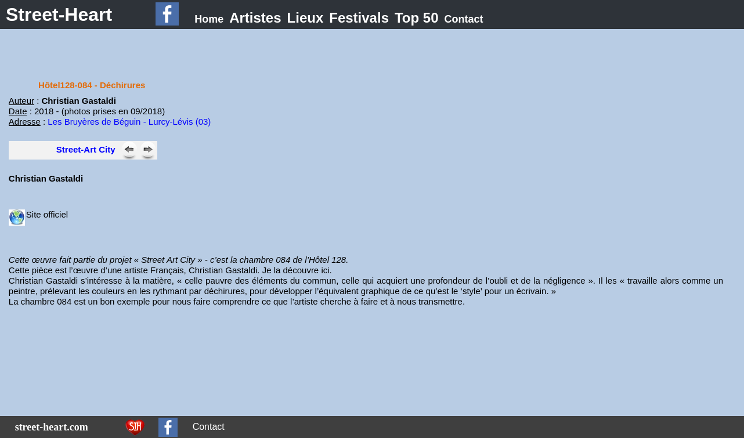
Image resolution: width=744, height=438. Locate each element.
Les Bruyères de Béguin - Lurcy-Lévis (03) (129, 121)
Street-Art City (85, 149)
